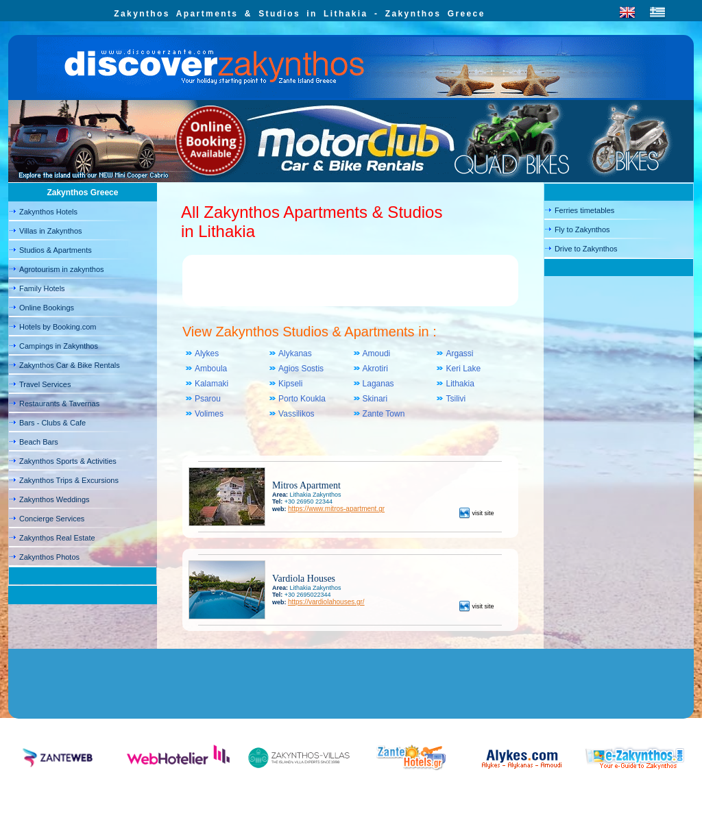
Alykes (207, 353)
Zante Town (384, 414)
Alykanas (295, 353)
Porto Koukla (302, 399)
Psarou (208, 399)
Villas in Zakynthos (50, 231)
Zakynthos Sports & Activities (68, 461)
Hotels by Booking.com (58, 327)
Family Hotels (42, 288)
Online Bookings (46, 307)
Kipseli (290, 383)
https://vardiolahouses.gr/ (326, 602)
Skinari (375, 399)
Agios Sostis (301, 368)
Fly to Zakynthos (582, 229)
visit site (476, 513)
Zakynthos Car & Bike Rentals (69, 365)
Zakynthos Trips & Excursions (69, 480)
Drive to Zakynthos (586, 249)
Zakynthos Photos (49, 557)
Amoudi (377, 353)
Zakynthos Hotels (48, 212)
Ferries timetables (584, 210)
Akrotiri (375, 368)
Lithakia (460, 383)
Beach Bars (38, 442)
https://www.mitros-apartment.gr (336, 508)
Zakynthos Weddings (54, 499)
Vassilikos (296, 414)
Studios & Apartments (55, 250)
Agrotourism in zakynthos (61, 269)
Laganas (378, 383)
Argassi (459, 353)
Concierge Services (51, 519)
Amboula (211, 368)
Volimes (209, 414)
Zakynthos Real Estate (57, 538)
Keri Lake (463, 368)
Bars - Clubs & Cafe (52, 423)
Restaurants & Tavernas (59, 403)
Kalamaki (211, 383)
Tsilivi (455, 399)
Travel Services (45, 384)
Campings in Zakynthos (58, 346)
